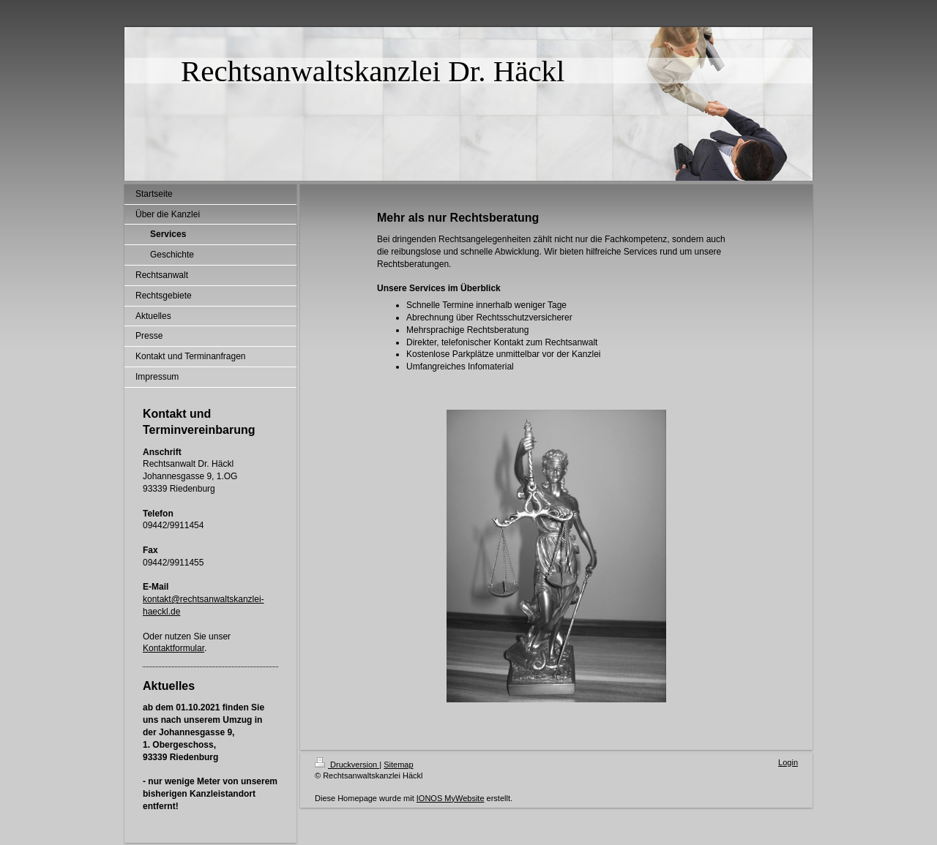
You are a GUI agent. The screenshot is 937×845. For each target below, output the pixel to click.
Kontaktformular (173, 648)
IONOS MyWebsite (451, 798)
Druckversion (347, 764)
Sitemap (398, 764)
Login (788, 762)
